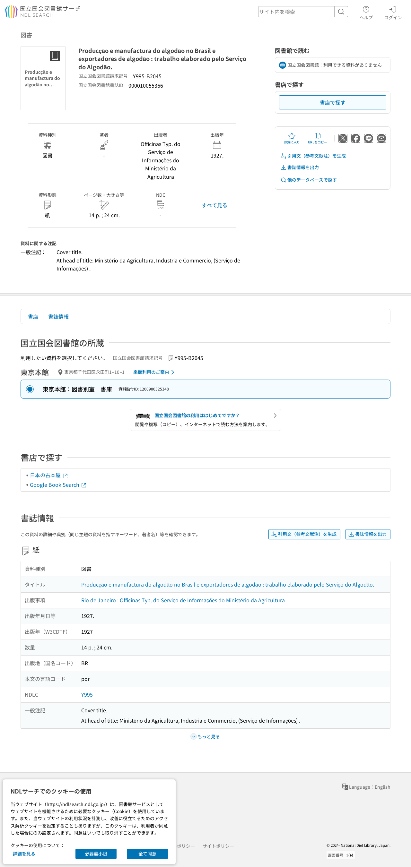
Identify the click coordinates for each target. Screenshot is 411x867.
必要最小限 (96, 853)
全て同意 (147, 853)
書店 (33, 316)
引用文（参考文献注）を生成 (313, 155)
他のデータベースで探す (308, 179)
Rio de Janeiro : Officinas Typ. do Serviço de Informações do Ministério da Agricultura (183, 600)
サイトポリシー (218, 846)
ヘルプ (366, 12)
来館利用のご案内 (155, 372)
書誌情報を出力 (299, 167)
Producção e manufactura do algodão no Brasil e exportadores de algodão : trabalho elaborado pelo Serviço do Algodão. (227, 584)
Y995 (87, 694)
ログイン (393, 12)
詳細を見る (24, 853)
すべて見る (214, 205)
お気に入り (292, 138)
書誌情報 (58, 316)
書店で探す (332, 102)
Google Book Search (58, 484)
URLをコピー (317, 138)
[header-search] (303, 11)
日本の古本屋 (49, 475)
